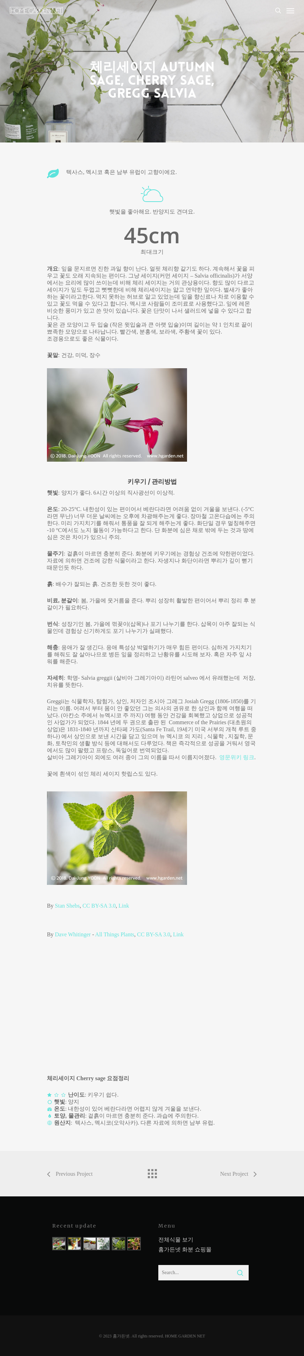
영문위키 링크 (236, 757)
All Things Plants (114, 934)
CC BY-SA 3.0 (99, 906)
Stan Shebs (67, 906)
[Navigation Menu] (290, 10)
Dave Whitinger (73, 934)
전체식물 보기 (175, 1240)
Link (123, 906)
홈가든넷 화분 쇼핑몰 (185, 1249)
